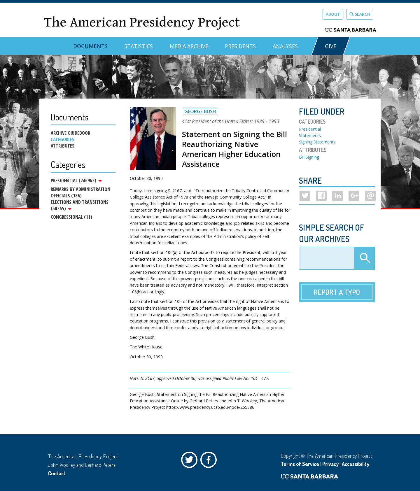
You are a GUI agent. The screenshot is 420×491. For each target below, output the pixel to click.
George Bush (200, 111)
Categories (62, 139)
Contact (57, 473)
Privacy (330, 464)
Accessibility (355, 464)
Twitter (190, 461)
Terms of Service (300, 464)
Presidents (240, 46)
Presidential (310, 129)
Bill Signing (309, 157)
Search (359, 14)
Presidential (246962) (76, 180)
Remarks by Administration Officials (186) (80, 192)
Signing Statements (317, 142)
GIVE (330, 46)
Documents (90, 46)
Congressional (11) (71, 218)
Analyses (285, 46)
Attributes (62, 146)
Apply (364, 258)
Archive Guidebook (70, 133)
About (333, 14)
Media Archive (189, 46)
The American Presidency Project (142, 22)
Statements (310, 135)
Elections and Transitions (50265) (79, 205)
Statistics (138, 46)
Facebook (210, 461)
